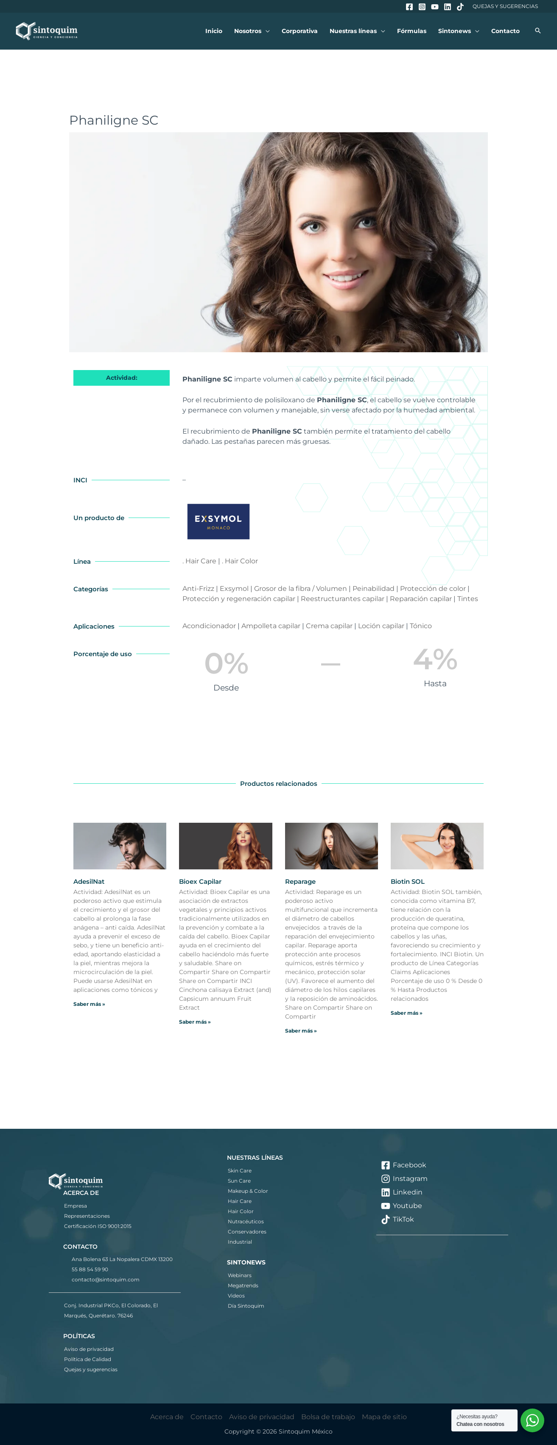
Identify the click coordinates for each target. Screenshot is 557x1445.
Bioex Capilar (200, 881)
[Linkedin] (447, 7)
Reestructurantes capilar (342, 599)
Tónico (421, 626)
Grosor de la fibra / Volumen (300, 589)
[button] (265, 31)
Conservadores (247, 1231)
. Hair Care (199, 561)
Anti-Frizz (198, 589)
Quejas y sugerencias (91, 1369)
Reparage (300, 881)
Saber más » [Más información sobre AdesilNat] (89, 1004)
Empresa (75, 1206)
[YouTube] (435, 7)
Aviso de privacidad (89, 1349)
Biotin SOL (408, 881)
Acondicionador (209, 626)
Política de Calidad (87, 1359)
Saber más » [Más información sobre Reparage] (301, 1030)
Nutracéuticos (246, 1221)
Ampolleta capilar (270, 626)
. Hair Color (240, 561)
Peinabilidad (374, 589)
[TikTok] (460, 7)
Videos (236, 1295)
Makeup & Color (248, 1191)
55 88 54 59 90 (90, 1269)
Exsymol (234, 589)
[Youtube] (442, 1206)
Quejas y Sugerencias (505, 6)
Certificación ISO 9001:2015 (98, 1226)
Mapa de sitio (384, 1417)
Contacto (206, 1417)
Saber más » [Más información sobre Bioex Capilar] (195, 1022)
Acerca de (167, 1417)
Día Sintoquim (246, 1306)
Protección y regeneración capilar (238, 599)
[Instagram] (422, 7)
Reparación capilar (421, 599)
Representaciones (87, 1216)
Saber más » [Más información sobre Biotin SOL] (407, 1013)
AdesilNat (88, 881)
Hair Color (241, 1211)
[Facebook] (409, 7)
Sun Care (239, 1181)
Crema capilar (329, 626)
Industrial (240, 1242)
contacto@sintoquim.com (106, 1279)
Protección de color (433, 589)
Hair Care (240, 1201)
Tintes (467, 599)
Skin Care (240, 1170)
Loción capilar (381, 626)
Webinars (240, 1275)
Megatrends (243, 1285)
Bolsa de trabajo (328, 1417)
